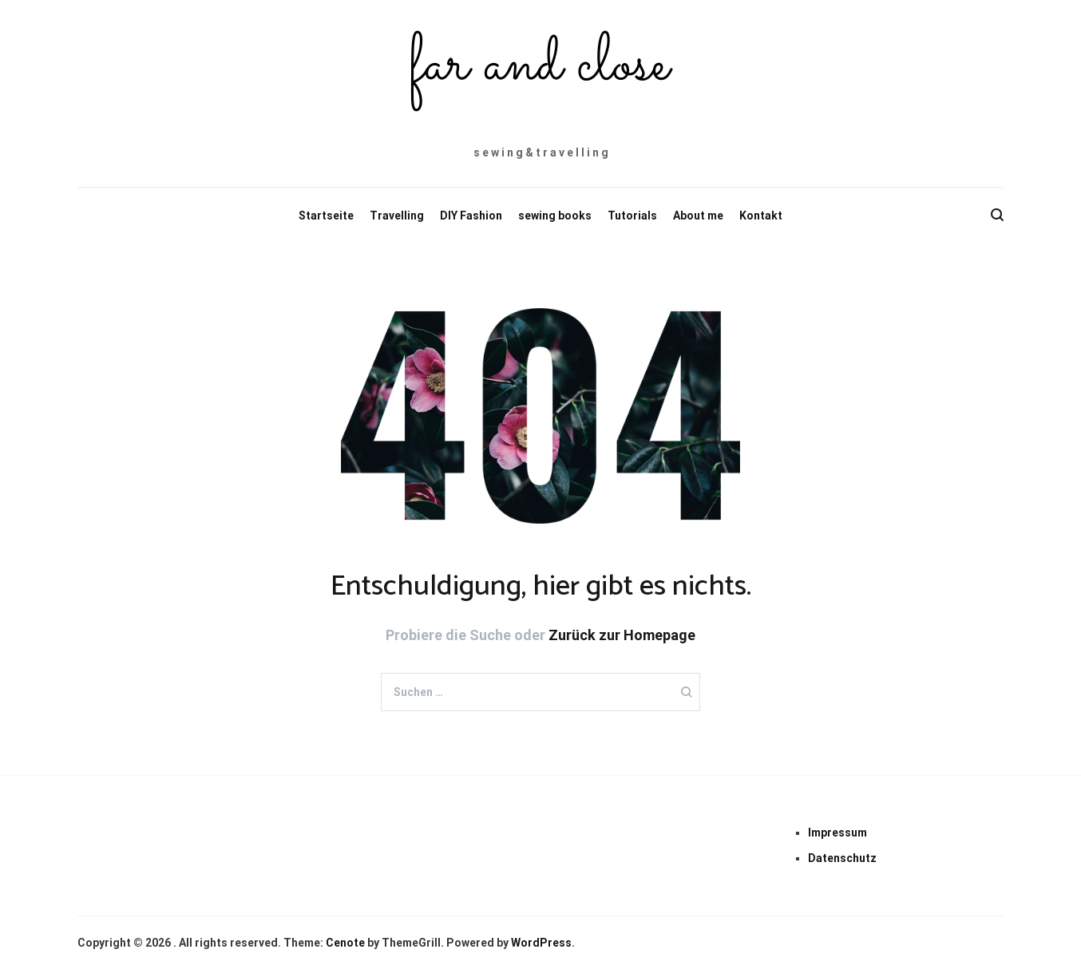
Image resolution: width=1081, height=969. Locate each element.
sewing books (555, 215)
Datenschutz (842, 858)
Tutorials (632, 215)
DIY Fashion (471, 215)
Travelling (397, 215)
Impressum (837, 832)
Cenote (345, 942)
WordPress (541, 942)
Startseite (326, 215)
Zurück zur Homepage (621, 635)
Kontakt (760, 215)
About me (698, 215)
